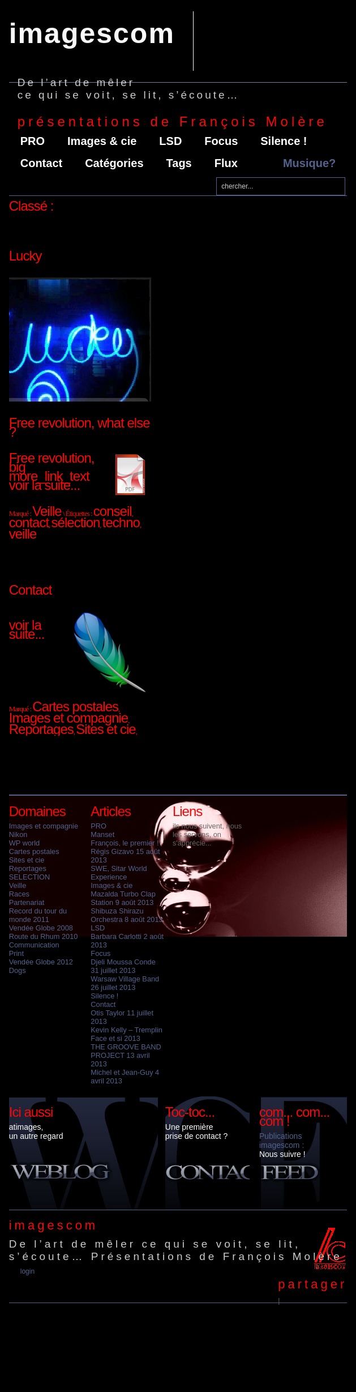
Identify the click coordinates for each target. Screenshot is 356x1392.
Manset (102, 834)
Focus (221, 141)
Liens (187, 811)
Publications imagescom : (281, 1140)
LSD (170, 141)
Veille (18, 885)
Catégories (114, 163)
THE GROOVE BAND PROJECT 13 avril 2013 (126, 1055)
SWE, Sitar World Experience (119, 872)
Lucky (25, 255)
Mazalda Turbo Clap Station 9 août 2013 (123, 898)
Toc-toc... (190, 1112)
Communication (34, 945)
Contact (41, 163)
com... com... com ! (294, 1116)
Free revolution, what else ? (79, 427)
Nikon (18, 834)
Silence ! (283, 141)
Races (19, 894)
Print (16, 953)
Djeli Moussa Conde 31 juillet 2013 (123, 966)
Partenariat (27, 902)
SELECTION (29, 877)
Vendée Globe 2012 (41, 962)
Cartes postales (34, 851)
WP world (24, 843)
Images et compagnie (43, 826)
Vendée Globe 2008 (41, 928)
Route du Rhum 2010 (43, 936)
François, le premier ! (124, 843)
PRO (32, 141)
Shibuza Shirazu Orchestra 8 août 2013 (126, 915)
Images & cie (101, 141)
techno (121, 522)
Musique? (309, 163)
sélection (76, 522)
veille (23, 533)
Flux (226, 163)
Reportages (27, 868)
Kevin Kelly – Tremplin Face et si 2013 (126, 1034)
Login (27, 1271)
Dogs (17, 970)
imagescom (92, 33)
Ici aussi (31, 1112)
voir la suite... (44, 485)
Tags (179, 163)
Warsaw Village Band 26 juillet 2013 (125, 983)
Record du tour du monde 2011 (38, 915)
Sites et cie (27, 860)
